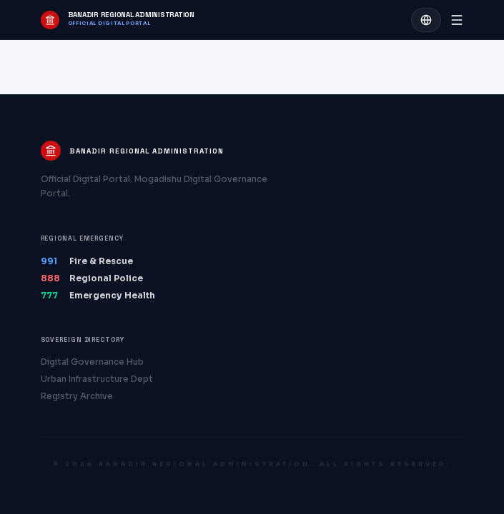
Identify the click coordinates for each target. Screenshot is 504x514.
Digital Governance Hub (92, 361)
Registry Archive (77, 395)
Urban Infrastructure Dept (97, 378)
